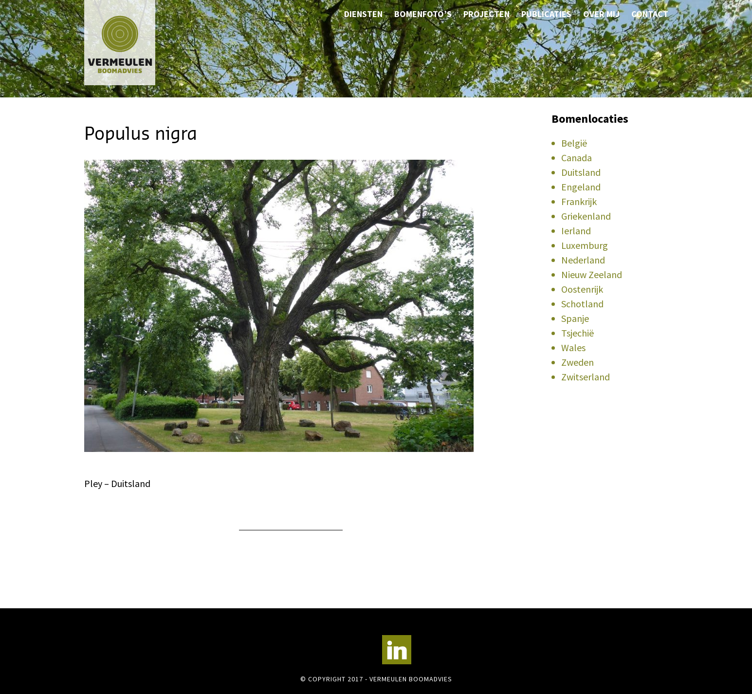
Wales (573, 347)
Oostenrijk (582, 289)
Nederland (583, 260)
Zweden (577, 362)
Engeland (581, 187)
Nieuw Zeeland (591, 274)
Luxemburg (584, 245)
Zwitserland (585, 377)
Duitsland (581, 172)
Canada (576, 157)
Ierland (576, 231)
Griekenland (586, 216)
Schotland (582, 304)
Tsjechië (577, 333)
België (574, 143)
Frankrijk (579, 201)
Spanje (575, 318)
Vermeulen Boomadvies (133, 42)
